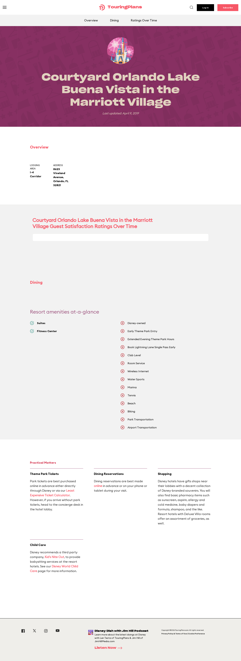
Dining (114, 20)
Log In (205, 7)
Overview (91, 20)
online (98, 486)
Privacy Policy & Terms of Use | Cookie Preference (183, 634)
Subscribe (228, 7)
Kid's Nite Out (54, 557)
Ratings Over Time (144, 20)
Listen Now (109, 647)
